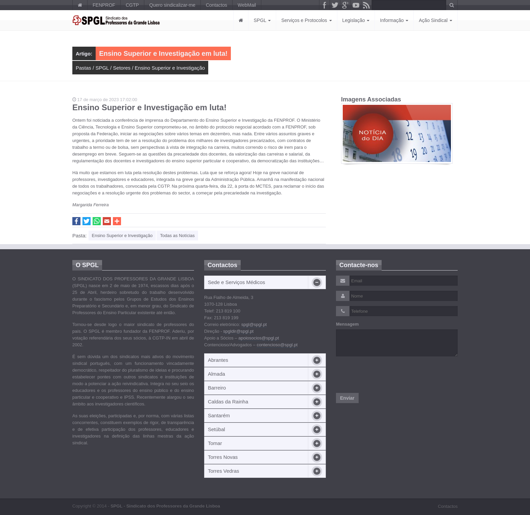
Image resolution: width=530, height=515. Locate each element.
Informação (394, 20)
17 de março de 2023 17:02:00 (104, 99)
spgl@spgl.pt (254, 324)
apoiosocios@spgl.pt (258, 338)
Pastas (83, 68)
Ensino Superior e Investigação (170, 68)
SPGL (262, 20)
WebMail (247, 5)
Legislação (356, 20)
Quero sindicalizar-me (172, 5)
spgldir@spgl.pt (238, 331)
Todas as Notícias (177, 235)
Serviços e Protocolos (306, 20)
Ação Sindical (435, 20)
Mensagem (347, 324)
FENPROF (104, 5)
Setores (121, 68)
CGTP (132, 5)
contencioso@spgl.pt (277, 344)
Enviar (347, 398)
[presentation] (387, 374)
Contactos (216, 5)
